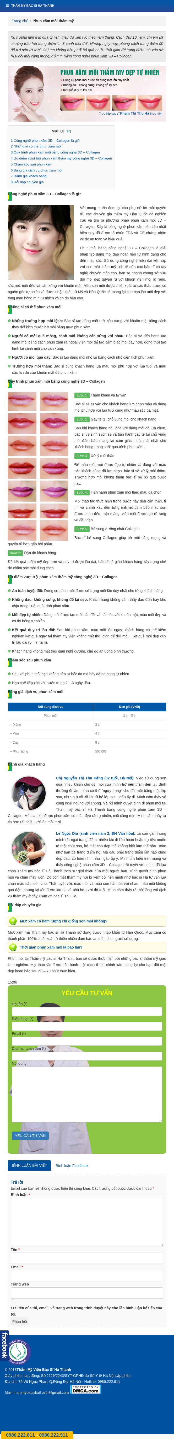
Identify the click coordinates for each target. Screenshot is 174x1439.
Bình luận (20, 1195)
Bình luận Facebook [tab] (72, 1166)
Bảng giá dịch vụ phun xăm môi (36, 170)
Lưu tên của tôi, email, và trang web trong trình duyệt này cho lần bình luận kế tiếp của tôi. (86, 1311)
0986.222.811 (21, 1435)
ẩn (68, 131)
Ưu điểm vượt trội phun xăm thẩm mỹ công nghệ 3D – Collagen (61, 158)
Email (17, 1267)
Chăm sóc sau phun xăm (31, 164)
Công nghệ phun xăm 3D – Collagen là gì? (45, 141)
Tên (15, 1249)
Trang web (20, 1284)
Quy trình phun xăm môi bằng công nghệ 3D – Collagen (55, 152)
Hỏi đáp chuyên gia (27, 182)
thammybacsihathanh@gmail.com (41, 1392)
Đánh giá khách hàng (29, 176)
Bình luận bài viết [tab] (29, 1165)
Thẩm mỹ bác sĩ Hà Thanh (29, 6)
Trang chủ (20, 21)
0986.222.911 (53, 1435)
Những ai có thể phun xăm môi (36, 146)
